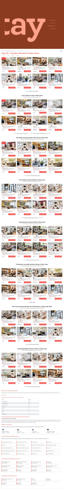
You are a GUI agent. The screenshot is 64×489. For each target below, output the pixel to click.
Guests (13, 55)
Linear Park (49, 447)
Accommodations (52, 20)
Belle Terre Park (34, 453)
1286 (29, 401)
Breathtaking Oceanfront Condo (53, 379)
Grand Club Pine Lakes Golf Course (22, 450)
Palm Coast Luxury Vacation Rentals (22, 133)
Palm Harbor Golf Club (50, 450)
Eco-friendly (14, 418)
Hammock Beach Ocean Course (7, 442)
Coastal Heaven (20, 126)
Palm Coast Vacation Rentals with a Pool (33, 175)
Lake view (9, 418)
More (17, 55)
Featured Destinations (51, 25)
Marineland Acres (9, 196)
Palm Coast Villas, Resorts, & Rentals (39, 133)
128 (29, 403)
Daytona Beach (4, 69)
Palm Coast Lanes (35, 442)
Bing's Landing (49, 442)
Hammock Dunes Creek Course (22, 442)
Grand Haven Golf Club (20, 453)
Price (8, 55)
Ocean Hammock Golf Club (36, 447)
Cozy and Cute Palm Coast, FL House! (54, 321)
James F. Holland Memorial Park (7, 447)
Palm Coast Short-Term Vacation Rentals (33, 386)
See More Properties (32, 302)
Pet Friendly (6, 418)
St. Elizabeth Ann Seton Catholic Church (8, 450)
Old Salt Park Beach (50, 453)
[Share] (61, 51)
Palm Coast (8, 69)
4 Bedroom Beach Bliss (52, 126)
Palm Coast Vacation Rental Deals (33, 344)
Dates (3, 55)
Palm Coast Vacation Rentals (33, 91)
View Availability (12, 71)
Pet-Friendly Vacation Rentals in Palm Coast (31, 217)
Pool (2, 418)
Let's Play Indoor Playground (36, 450)
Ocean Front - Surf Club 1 (52, 337)
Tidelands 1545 (20, 321)
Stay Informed (52, 28)
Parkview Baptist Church (6, 453)
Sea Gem (34, 126)
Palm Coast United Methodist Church (23, 447)
